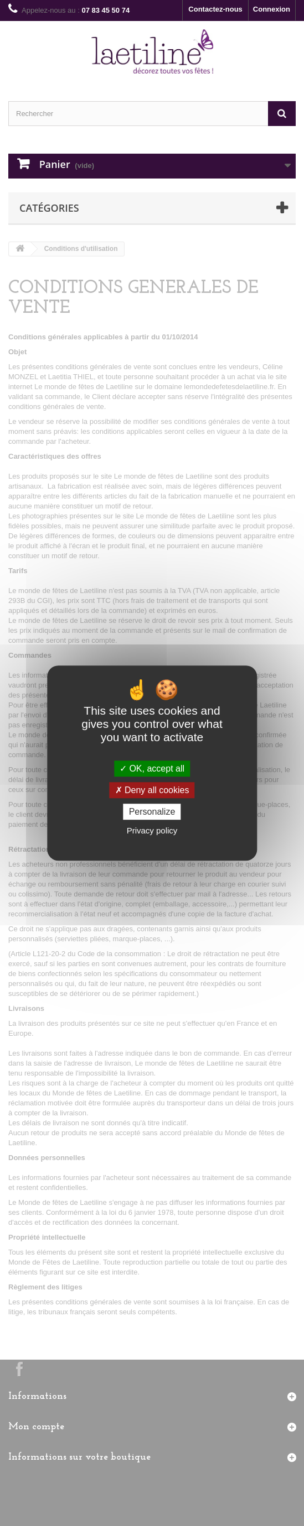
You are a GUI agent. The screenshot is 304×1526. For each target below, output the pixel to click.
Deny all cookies (152, 790)
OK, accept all (152, 768)
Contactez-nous (215, 9)
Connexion (271, 9)
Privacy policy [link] (152, 830)
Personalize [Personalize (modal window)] (152, 811)
